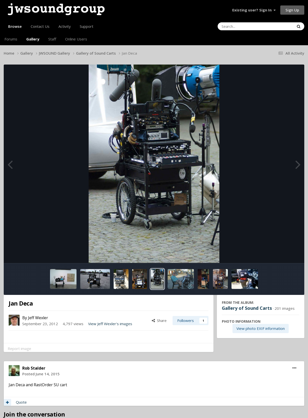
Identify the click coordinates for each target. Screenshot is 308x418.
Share (159, 320)
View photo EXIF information (260, 328)
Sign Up (292, 9)
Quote (21, 402)
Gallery (32, 38)
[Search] (242, 26)
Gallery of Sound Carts (247, 308)
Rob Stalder (33, 368)
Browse (15, 28)
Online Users (76, 38)
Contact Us (40, 26)
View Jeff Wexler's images (110, 323)
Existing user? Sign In (254, 9)
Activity (64, 26)
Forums (10, 38)
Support (86, 26)
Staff (52, 38)
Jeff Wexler (38, 317)
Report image (19, 348)
